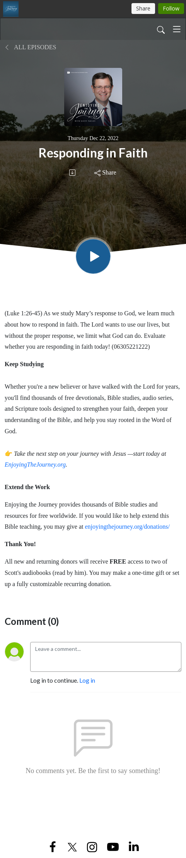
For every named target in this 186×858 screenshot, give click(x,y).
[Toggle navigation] (177, 29)
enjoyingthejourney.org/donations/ (127, 526)
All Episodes (30, 47)
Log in (87, 680)
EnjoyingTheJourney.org (35, 464)
